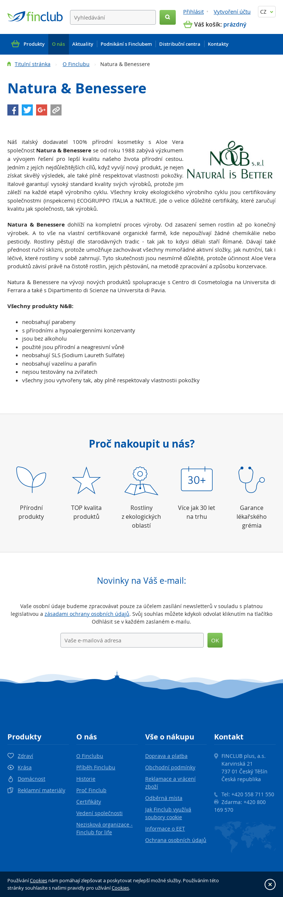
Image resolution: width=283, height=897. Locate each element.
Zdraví (25, 755)
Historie (85, 778)
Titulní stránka (32, 64)
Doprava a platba (166, 755)
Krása (25, 767)
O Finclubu (76, 64)
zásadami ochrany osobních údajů (87, 613)
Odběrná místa (163, 797)
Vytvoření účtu (232, 11)
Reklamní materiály (41, 790)
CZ (266, 11)
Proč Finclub (91, 790)
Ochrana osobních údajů (175, 839)
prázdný (235, 24)
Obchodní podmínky (170, 767)
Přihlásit (193, 11)
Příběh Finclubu (95, 767)
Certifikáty (88, 801)
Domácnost (31, 778)
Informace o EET (165, 828)
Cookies (38, 880)
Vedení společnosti (99, 813)
